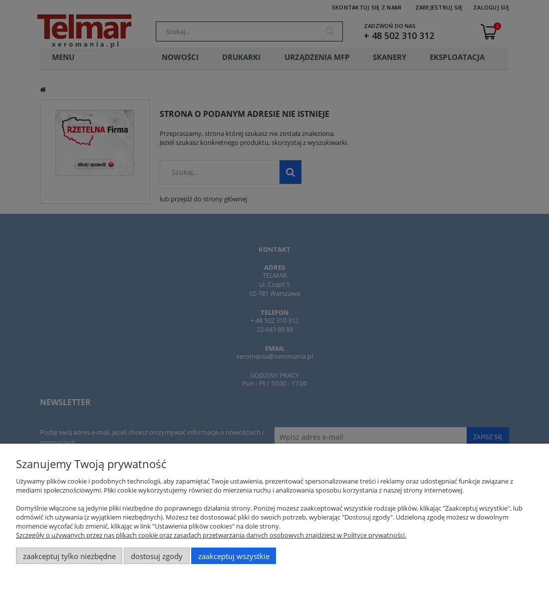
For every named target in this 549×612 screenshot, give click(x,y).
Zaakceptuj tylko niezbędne (69, 556)
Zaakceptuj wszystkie (234, 556)
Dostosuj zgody (157, 556)
